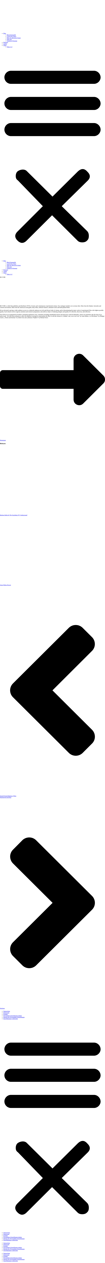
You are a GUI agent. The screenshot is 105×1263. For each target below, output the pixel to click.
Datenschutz (6, 1011)
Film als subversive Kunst (14, 38)
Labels (5, 44)
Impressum (6, 1012)
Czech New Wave (11, 36)
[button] (52, 154)
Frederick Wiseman (12, 41)
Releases (5, 42)
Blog (4, 33)
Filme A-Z (9, 47)
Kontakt (5, 1014)
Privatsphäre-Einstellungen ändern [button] (12, 1015)
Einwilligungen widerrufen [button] (10, 1018)
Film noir (9, 39)
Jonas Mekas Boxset (5, 585)
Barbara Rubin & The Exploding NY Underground (13, 515)
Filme (4, 45)
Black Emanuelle (11, 35)
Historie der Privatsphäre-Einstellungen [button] (14, 1017)
